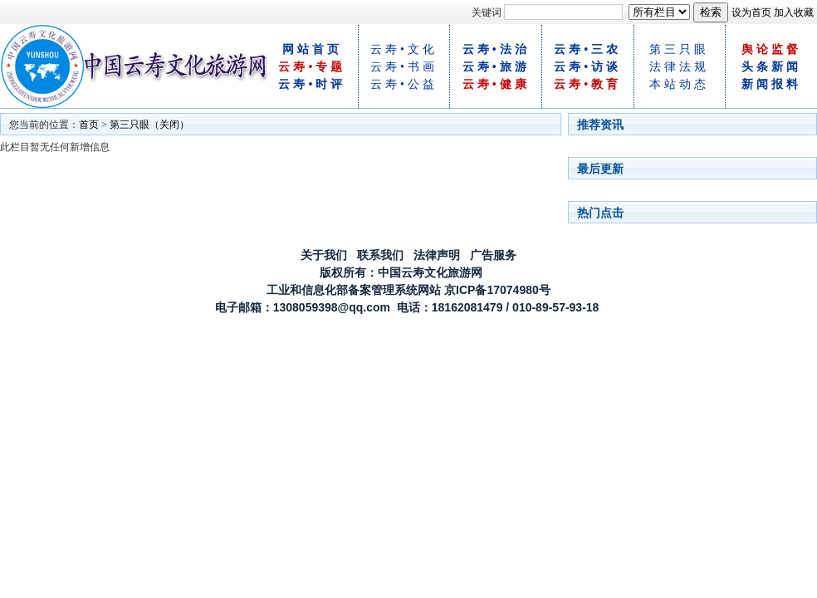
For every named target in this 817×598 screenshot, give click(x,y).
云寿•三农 (587, 49)
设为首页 (751, 12)
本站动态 (679, 84)
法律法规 (679, 67)
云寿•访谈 (587, 67)
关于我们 (324, 255)
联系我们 (380, 255)
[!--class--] (659, 12)
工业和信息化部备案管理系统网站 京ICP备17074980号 (408, 290)
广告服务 (493, 255)
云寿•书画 (404, 67)
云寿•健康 (496, 84)
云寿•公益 (404, 84)
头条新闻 (771, 67)
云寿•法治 (496, 49)
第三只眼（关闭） (149, 124)
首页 (89, 124)
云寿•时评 (311, 84)
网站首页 (312, 49)
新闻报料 (771, 84)
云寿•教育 (587, 84)
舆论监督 (771, 49)
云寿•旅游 (496, 67)
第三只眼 (679, 49)
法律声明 (436, 255)
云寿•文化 (404, 49)
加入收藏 (794, 12)
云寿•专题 (311, 67)
